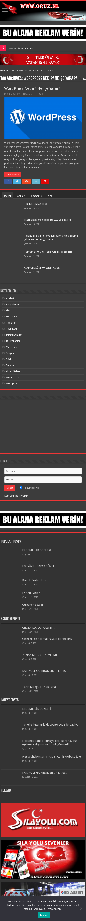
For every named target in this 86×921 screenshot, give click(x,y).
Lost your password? (16, 495)
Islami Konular (14, 334)
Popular (20, 195)
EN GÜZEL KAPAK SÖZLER (39, 566)
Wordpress (30, 94)
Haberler (11, 322)
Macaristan (12, 347)
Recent (7, 195)
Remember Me (29, 487)
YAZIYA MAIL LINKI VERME (40, 655)
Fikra (8, 310)
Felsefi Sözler (31, 593)
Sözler (9, 359)
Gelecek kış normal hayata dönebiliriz (47, 639)
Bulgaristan (12, 304)
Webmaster (12, 377)
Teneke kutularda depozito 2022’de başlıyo (47, 219)
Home (5, 70)
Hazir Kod (11, 328)
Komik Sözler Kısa (34, 580)
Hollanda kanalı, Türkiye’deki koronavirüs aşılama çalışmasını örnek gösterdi (49, 742)
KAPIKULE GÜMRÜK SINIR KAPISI (42, 267)
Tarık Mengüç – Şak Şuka (39, 687)
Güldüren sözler (32, 604)
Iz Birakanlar (13, 340)
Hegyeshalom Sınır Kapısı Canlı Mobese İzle (48, 251)
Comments (35, 195)
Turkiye (10, 365)
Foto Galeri (12, 316)
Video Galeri (13, 371)
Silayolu (10, 353)
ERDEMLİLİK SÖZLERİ (21, 48)
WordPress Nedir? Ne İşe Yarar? (32, 88)
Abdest (10, 298)
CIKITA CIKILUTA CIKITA (38, 627)
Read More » (13, 174)
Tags (49, 195)
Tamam (44, 915)
